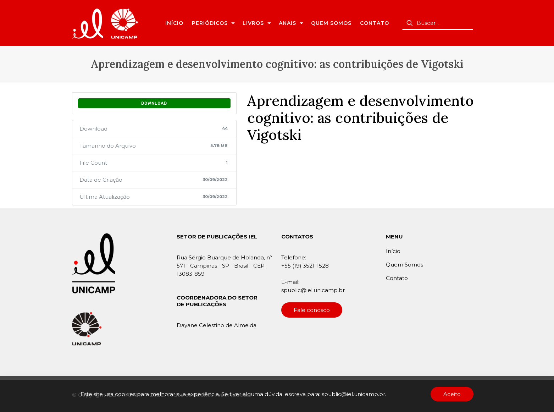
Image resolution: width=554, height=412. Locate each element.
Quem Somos (404, 264)
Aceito (452, 394)
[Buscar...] (437, 23)
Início (393, 251)
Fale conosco (312, 310)
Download (154, 103)
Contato (397, 278)
